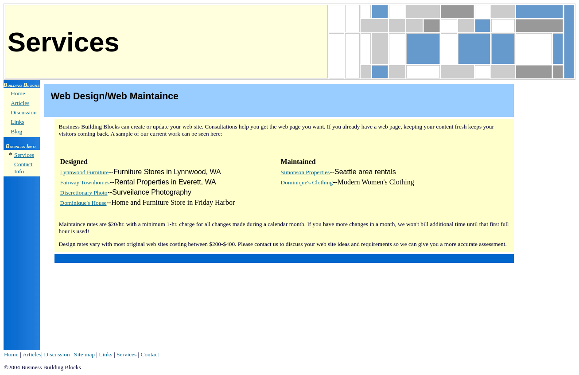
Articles (20, 103)
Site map (84, 354)
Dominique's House (83, 202)
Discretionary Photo (84, 192)
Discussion (24, 112)
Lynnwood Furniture (84, 172)
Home (18, 93)
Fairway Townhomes (85, 182)
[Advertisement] (546, 215)
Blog (16, 131)
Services (24, 155)
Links (17, 121)
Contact (150, 354)
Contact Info (23, 168)
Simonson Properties (305, 172)
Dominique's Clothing (307, 182)
